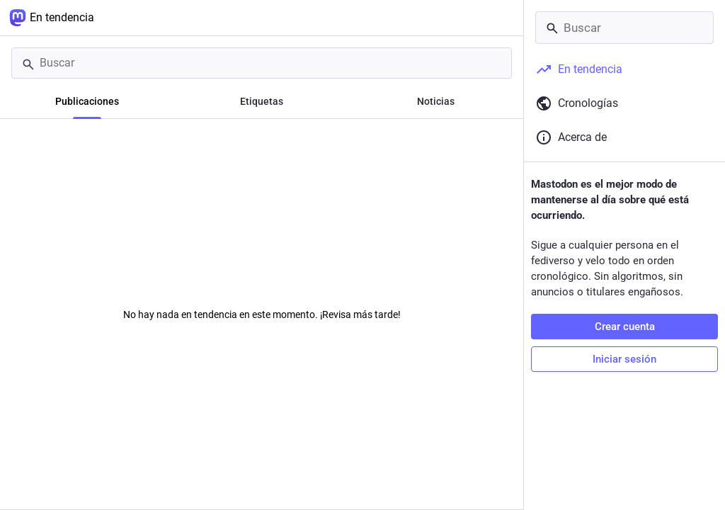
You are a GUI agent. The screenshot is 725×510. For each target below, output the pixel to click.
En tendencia (51, 17)
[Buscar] (261, 63)
